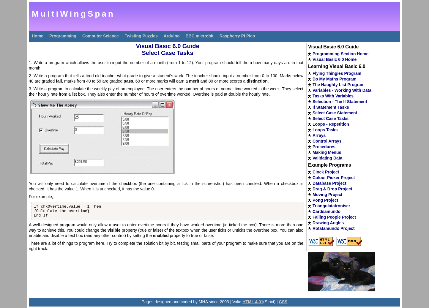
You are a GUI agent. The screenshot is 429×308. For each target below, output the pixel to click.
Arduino (172, 36)
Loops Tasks (325, 129)
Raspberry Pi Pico (237, 36)
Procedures (324, 146)
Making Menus (327, 152)
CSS (283, 301)
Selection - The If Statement (340, 101)
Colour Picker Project (334, 177)
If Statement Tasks (331, 107)
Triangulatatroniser (331, 205)
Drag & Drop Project (332, 189)
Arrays (319, 135)
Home (37, 36)
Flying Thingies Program (337, 73)
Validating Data (327, 158)
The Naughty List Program (339, 84)
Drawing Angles (328, 222)
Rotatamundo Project (334, 228)
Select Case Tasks (330, 118)
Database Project (329, 183)
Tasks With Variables (333, 96)
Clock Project (326, 172)
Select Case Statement (335, 112)
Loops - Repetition (331, 124)
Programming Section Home (340, 53)
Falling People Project (334, 217)
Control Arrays (327, 141)
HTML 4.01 (252, 301)
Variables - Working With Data (342, 90)
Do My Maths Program (335, 79)
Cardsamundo (326, 211)
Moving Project (327, 194)
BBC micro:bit (200, 36)
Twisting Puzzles (141, 36)
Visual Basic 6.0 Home (335, 59)
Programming (62, 36)
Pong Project (325, 200)
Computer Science (100, 36)
